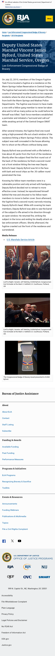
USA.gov (5, 639)
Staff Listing (8, 424)
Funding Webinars (10, 510)
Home (4, 32)
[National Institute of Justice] (44, 569)
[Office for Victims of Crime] (27, 579)
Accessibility (7, 595)
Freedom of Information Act (14, 633)
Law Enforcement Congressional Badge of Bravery (26, 32)
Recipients (6, 35)
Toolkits (5, 488)
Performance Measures (12, 459)
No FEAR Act (7, 626)
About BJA (7, 412)
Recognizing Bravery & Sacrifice (16, 481)
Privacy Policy (8, 614)
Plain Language (8, 608)
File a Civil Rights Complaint (15, 529)
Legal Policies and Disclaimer (14, 620)
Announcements (9, 504)
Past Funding (8, 453)
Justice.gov (6, 645)
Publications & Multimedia (14, 516)
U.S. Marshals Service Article (20, 239)
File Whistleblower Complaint (14, 602)
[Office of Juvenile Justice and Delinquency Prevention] (10, 579)
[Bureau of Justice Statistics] (27, 570)
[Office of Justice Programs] (8, 18)
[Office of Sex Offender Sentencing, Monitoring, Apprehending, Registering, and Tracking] (44, 578)
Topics (5, 523)
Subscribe (6, 431)
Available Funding (10, 446)
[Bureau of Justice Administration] (10, 569)
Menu (49, 19)
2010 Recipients (17, 35)
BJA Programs (8, 475)
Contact (5, 418)
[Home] (23, 18)
